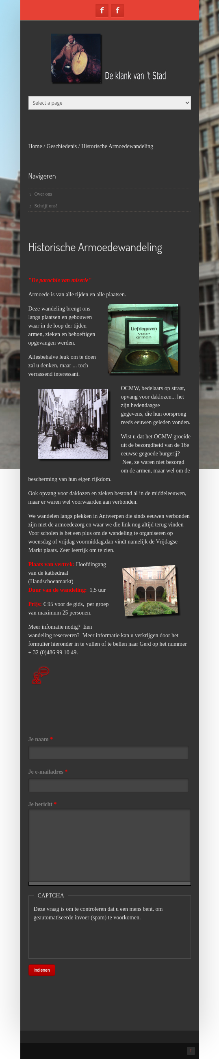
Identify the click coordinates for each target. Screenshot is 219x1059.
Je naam (40, 739)
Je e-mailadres (48, 772)
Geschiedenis (62, 146)
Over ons (43, 194)
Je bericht (42, 804)
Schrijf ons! (46, 206)
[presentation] (95, 937)
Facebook (101, 10)
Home (35, 146)
